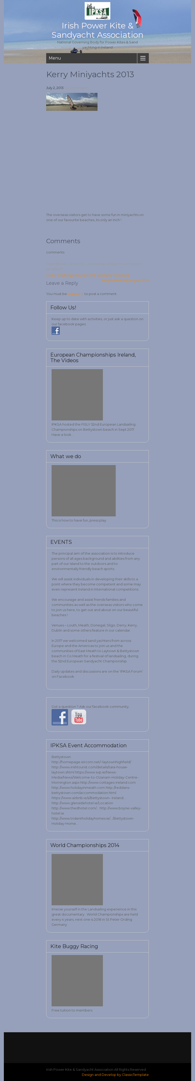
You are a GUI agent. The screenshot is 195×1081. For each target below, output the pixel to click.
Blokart (61, 264)
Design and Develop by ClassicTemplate (115, 1075)
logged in (76, 294)
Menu (55, 58)
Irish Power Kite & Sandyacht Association (97, 30)
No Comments (76, 88)
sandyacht (54, 269)
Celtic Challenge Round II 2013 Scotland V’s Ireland (88, 275)
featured (76, 264)
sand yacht (133, 264)
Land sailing (95, 264)
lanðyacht (114, 264)
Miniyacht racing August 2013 (125, 280)
